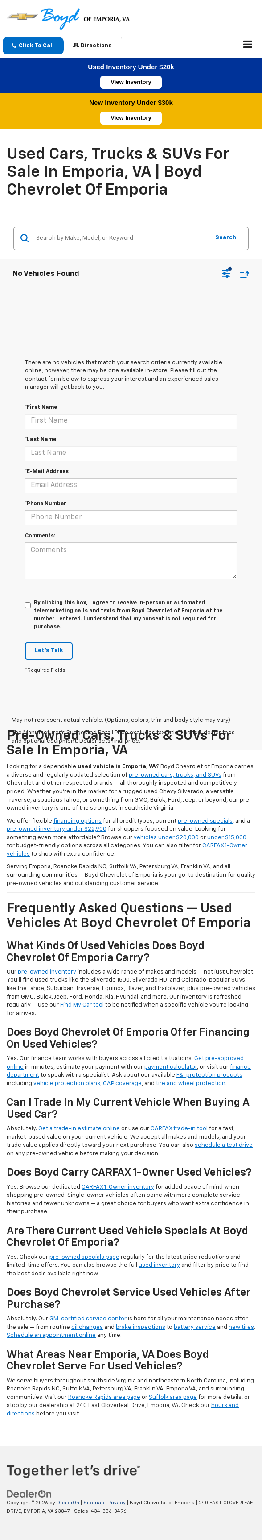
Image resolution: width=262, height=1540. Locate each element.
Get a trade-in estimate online (79, 1129)
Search (225, 238)
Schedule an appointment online (51, 1335)
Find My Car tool (82, 1005)
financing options (77, 821)
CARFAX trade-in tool (179, 1129)
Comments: (40, 536)
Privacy (117, 1502)
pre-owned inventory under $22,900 (56, 829)
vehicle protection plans (66, 1083)
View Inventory (131, 82)
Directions (92, 45)
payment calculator (170, 1067)
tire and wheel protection (190, 1083)
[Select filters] (226, 274)
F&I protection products (209, 1075)
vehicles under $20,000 (166, 838)
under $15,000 (226, 838)
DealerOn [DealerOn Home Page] (68, 1502)
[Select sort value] (242, 274)
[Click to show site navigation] (248, 46)
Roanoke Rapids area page (104, 1397)
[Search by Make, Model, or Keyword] (121, 238)
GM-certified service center (88, 1319)
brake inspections (140, 1327)
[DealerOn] (29, 1494)
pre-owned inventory (47, 972)
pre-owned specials (205, 821)
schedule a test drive (224, 1145)
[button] (33, 45)
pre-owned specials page (84, 1257)
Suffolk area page (173, 1397)
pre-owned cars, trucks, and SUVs (175, 775)
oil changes (87, 1327)
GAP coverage (122, 1083)
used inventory (159, 1265)
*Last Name (40, 439)
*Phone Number (45, 504)
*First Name (41, 407)
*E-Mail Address (47, 471)
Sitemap (93, 1502)
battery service (195, 1327)
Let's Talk (49, 650)
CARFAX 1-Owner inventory (118, 1187)
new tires (241, 1327)
